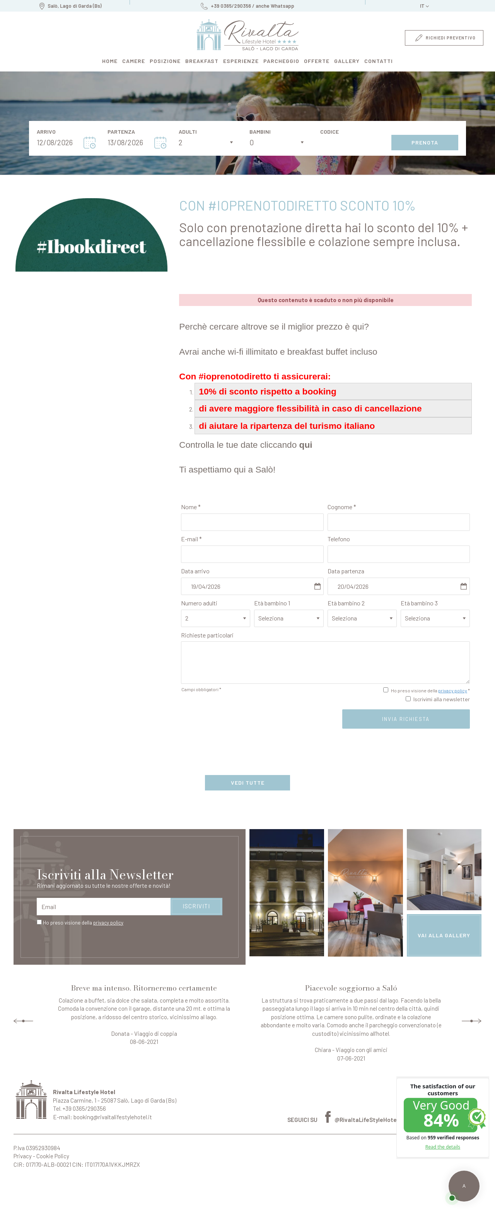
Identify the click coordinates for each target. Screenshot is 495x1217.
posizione (165, 61)
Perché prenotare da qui (24, 1193)
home (110, 61)
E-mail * (191, 538)
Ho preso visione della (83, 923)
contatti (378, 61)
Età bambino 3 (419, 603)
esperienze (241, 61)
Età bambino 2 (346, 603)
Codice (329, 132)
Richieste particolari (207, 635)
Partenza (121, 132)
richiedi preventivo (445, 37)
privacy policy (452, 690)
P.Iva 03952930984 (37, 1147)
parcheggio (281, 61)
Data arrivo (195, 571)
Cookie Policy (52, 1155)
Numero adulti (199, 603)
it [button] (424, 7)
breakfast (201, 61)
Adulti (188, 132)
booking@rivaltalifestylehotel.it (112, 1116)
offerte (316, 61)
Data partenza (346, 571)
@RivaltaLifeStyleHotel (361, 1119)
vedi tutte (248, 782)
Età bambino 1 (272, 603)
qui (305, 445)
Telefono (339, 538)
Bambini (260, 132)
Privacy (23, 1155)
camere (133, 61)
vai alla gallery (444, 935)
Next (471, 1021)
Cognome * (342, 506)
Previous (23, 1021)
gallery (347, 61)
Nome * (191, 506)
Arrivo (46, 132)
